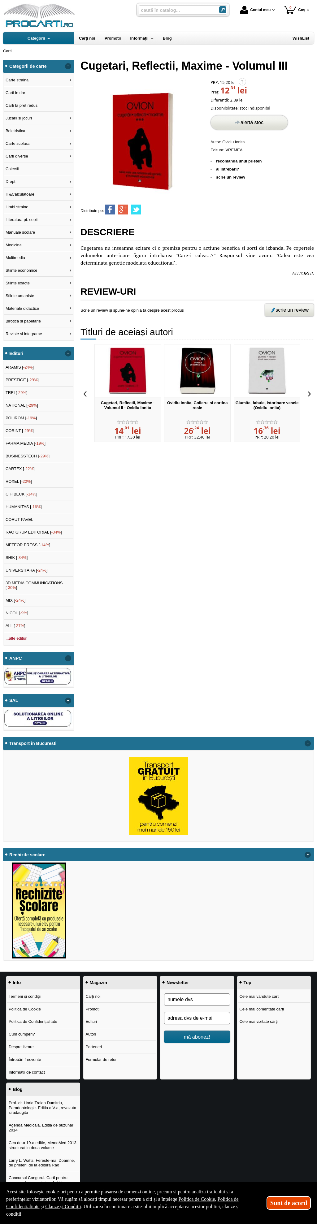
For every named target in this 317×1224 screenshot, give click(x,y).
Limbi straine (17, 207)
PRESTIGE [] (22, 380)
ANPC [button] (15, 658)
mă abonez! (197, 1037)
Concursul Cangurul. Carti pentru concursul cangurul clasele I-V (38, 1180)
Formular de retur (100, 1059)
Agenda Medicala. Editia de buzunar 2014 (41, 1127)
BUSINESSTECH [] (28, 456)
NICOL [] (17, 613)
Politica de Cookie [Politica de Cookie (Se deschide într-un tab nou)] (196, 1199)
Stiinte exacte (18, 283)
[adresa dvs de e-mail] (197, 1018)
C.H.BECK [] (21, 494)
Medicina (14, 245)
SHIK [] (17, 557)
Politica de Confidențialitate (33, 1021)
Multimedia (15, 257)
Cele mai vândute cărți (259, 996)
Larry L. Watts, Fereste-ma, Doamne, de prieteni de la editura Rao (42, 1163)
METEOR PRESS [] (28, 545)
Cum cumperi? (22, 1034)
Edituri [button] (16, 353)
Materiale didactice (22, 308)
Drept (10, 181)
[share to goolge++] (123, 209)
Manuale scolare (20, 232)
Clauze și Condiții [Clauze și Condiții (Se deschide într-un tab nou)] (63, 1206)
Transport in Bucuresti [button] (33, 743)
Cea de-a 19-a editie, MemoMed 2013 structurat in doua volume (42, 1145)
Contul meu (255, 10)
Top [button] (247, 982)
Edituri (91, 1021)
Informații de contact (27, 1072)
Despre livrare (21, 1047)
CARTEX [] (20, 468)
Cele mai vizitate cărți (258, 1021)
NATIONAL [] (22, 405)
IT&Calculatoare (20, 194)
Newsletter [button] (178, 982)
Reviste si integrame (24, 333)
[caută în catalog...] (176, 10)
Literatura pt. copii (21, 219)
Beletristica (15, 130)
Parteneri (93, 1047)
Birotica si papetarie (23, 321)
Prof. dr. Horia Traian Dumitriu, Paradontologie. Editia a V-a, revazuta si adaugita (42, 1108)
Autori (90, 1034)
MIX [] (15, 600)
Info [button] (17, 982)
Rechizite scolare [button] (27, 854)
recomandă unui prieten (239, 161)
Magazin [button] (98, 982)
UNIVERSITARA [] (27, 570)
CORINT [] (20, 430)
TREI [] (17, 392)
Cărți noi (92, 996)
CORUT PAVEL (19, 519)
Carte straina (17, 80)
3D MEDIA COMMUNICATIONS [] (34, 585)
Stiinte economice (21, 270)
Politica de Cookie (25, 1009)
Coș (294, 10)
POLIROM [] (21, 418)
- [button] (68, 66)
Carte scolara (17, 143)
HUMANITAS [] (24, 506)
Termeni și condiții (25, 996)
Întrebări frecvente (25, 1059)
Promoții (92, 1009)
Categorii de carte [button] (28, 66)
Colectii (12, 169)
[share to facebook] (110, 209)
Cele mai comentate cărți (261, 1009)
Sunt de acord (288, 1203)
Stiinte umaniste (20, 295)
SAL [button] (13, 700)
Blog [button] (18, 1089)
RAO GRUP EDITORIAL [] (34, 532)
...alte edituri (17, 638)
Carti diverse (17, 156)
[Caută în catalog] (222, 9)
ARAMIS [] (20, 367)
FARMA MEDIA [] (26, 443)
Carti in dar (15, 92)
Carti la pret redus (21, 105)
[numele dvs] (197, 999)
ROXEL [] (19, 481)
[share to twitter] (136, 209)
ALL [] (15, 625)
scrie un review (230, 177)
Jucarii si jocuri (19, 118)
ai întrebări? (227, 169)
